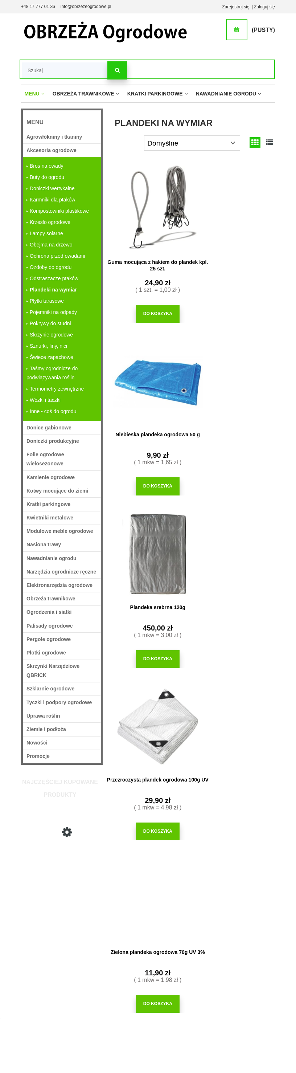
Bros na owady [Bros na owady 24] (46, 166)
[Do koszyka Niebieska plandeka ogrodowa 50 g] (234, 311)
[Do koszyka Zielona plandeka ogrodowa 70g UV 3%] (148, 650)
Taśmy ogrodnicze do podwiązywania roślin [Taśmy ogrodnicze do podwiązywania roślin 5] (52, 373)
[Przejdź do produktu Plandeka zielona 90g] (234, 546)
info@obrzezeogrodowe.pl (86, 6)
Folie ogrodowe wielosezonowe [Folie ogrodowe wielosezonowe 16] (45, 459)
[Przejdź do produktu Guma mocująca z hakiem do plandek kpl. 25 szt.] (148, 207)
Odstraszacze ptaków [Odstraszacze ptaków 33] (54, 278)
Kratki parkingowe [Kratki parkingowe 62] (48, 504)
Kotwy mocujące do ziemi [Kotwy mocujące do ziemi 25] (57, 491)
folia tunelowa (163, 700)
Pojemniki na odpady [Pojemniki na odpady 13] (53, 312)
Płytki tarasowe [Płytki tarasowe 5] (47, 301)
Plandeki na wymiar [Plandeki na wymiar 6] (53, 290)
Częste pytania (140, 945)
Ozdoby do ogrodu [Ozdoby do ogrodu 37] (50, 267)
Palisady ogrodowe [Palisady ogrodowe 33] (49, 626)
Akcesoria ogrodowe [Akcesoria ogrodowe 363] (51, 150)
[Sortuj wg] (192, 143)
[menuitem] (34, 94)
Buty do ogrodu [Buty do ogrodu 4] (47, 177)
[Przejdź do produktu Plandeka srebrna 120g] (62, 879)
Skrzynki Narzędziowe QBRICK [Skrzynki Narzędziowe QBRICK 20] (52, 670)
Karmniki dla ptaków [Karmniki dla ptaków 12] (52, 200)
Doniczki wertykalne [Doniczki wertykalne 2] (52, 188)
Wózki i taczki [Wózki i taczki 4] (45, 400)
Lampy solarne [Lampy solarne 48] (46, 233)
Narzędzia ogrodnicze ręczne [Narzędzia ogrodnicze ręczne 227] (61, 572)
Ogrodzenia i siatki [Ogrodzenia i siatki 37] (48, 612)
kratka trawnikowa (213, 693)
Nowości (37, 743)
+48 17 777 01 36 (38, 6)
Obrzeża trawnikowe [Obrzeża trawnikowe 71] (50, 598)
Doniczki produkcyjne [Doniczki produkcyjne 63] (52, 441)
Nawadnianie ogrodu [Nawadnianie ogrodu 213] (51, 558)
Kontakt (250, 1008)
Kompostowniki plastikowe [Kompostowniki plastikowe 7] (59, 211)
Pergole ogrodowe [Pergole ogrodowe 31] (48, 639)
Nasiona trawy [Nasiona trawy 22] (43, 544)
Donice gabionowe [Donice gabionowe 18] (48, 428)
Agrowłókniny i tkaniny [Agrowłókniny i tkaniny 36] (54, 137)
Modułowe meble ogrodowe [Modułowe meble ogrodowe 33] (59, 531)
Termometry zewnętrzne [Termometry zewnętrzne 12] (57, 389)
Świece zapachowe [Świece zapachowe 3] (51, 357)
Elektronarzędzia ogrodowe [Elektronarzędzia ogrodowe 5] (59, 585)
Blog (208, 980)
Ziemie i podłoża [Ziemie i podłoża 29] (46, 729)
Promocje (38, 756)
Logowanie (175, 942)
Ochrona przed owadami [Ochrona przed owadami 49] (57, 256)
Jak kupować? (139, 935)
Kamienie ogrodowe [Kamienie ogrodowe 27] (50, 477)
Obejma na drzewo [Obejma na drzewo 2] (51, 245)
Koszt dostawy (100, 980)
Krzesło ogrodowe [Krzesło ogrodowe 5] (50, 222)
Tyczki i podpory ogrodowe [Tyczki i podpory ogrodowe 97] (59, 702)
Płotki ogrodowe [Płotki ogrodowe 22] (46, 653)
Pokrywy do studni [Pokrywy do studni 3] (50, 323)
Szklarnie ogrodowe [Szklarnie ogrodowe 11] (50, 688)
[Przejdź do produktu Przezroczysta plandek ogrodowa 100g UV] (234, 376)
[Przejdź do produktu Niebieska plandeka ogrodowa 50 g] (234, 207)
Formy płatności (101, 970)
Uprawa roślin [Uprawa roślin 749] (43, 716)
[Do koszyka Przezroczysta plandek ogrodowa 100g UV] (234, 480)
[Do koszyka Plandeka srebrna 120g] (148, 480)
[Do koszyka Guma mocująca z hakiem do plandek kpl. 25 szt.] (148, 311)
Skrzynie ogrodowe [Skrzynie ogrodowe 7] (51, 335)
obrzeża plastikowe (207, 687)
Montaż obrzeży (219, 952)
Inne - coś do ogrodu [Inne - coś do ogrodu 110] (53, 411)
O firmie (250, 935)
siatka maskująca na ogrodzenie (183, 690)
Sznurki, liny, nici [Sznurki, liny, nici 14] (48, 346)
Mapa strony (255, 980)
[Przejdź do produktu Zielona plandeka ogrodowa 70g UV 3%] (148, 546)
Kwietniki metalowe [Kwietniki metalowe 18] (49, 518)
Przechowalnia (179, 970)
